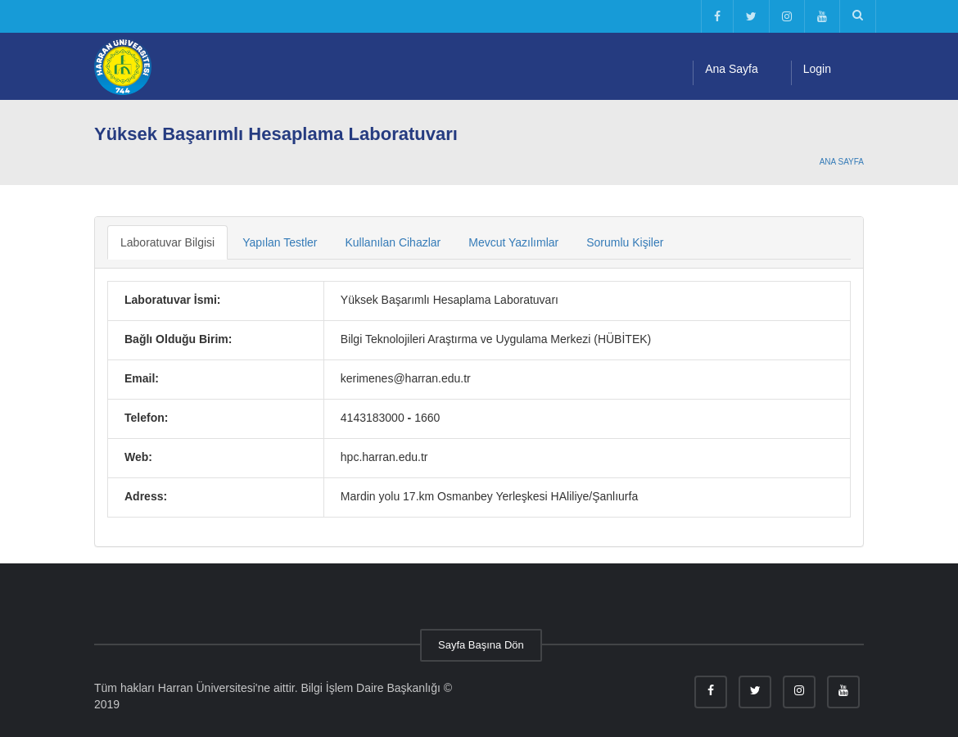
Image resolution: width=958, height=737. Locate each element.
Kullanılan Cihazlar (393, 242)
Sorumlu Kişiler (624, 242)
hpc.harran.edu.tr (384, 456)
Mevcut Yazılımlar (513, 242)
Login (817, 68)
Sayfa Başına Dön (481, 645)
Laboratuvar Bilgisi (167, 242)
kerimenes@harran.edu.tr (406, 378)
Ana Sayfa (731, 68)
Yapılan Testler (279, 242)
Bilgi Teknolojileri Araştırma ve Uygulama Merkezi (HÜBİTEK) (496, 339)
